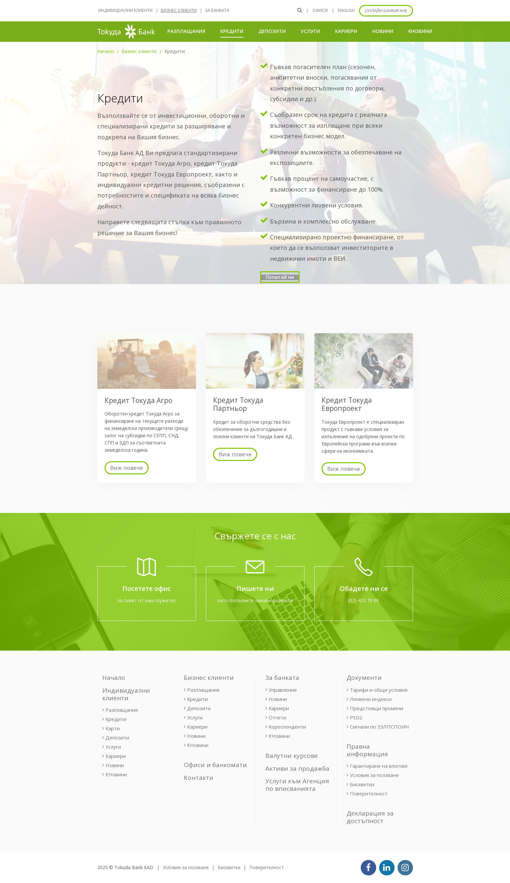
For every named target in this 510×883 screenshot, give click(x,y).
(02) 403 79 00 (363, 600)
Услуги (310, 31)
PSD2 (356, 717)
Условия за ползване (374, 775)
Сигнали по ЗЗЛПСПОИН (379, 726)
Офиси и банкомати (215, 765)
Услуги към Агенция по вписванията (297, 785)
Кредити (231, 30)
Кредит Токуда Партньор (238, 404)
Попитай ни (280, 277)
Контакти (198, 777)
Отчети (277, 717)
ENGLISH (346, 10)
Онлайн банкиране (386, 10)
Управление (283, 689)
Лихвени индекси (371, 699)
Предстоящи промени (376, 708)
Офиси (320, 10)
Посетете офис (146, 588)
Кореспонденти (287, 726)
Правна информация (367, 750)
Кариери (346, 31)
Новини (382, 31)
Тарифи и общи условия (378, 689)
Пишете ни (255, 588)
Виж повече (126, 467)
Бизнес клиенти (179, 10)
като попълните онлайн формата (255, 600)
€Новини (420, 31)
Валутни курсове (291, 755)
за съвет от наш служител (146, 600)
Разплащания (186, 31)
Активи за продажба (297, 768)
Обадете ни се (364, 588)
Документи (364, 677)
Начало (105, 51)
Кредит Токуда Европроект (347, 404)
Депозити (272, 31)
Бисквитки (362, 784)
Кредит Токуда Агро (138, 400)
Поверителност (368, 793)
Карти (113, 728)
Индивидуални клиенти (125, 10)
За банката (217, 10)
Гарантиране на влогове (379, 766)
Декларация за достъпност (370, 817)
